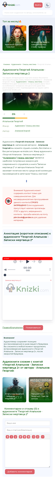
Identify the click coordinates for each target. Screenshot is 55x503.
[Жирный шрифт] (7, 436)
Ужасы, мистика (35, 82)
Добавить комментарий (19, 471)
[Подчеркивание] (15, 436)
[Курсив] (11, 436)
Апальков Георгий (12, 121)
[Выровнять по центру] (24, 436)
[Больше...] (42, 436)
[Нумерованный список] (37, 436)
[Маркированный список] (33, 436)
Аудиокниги (21, 82)
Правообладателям (12, 327)
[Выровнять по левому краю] (20, 436)
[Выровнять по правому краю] (28, 436)
